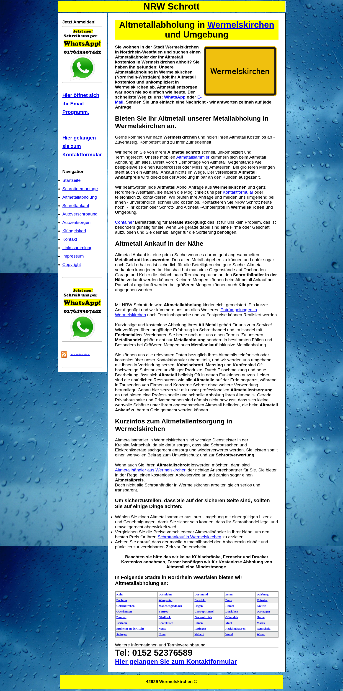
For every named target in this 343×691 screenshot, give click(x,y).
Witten (261, 634)
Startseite (71, 180)
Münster (262, 600)
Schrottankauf (75, 205)
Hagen (198, 605)
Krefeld (261, 605)
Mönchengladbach (170, 605)
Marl (228, 623)
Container (124, 222)
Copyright (71, 264)
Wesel (229, 634)
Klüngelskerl (74, 230)
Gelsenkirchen (125, 605)
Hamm (229, 605)
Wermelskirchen (240, 25)
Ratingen (200, 628)
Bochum (121, 600)
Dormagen (263, 611)
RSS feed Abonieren (80, 354)
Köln (119, 594)
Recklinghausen (235, 628)
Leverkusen (166, 623)
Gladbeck (165, 617)
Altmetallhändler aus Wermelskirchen (151, 470)
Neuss (162, 628)
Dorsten (121, 617)
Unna (162, 634)
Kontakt (69, 239)
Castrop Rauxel (204, 611)
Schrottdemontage (80, 188)
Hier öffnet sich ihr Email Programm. (80, 103)
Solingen (121, 634)
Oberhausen (124, 611)
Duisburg (262, 594)
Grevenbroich (203, 617)
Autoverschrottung (80, 214)
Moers (261, 623)
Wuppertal (165, 600)
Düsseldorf (165, 594)
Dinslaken (231, 611)
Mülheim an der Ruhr (130, 628)
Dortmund (201, 594)
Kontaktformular (238, 192)
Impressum (73, 256)
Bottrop (163, 611)
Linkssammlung (77, 247)
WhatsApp (175, 97)
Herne (261, 617)
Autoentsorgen (76, 222)
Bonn (228, 600)
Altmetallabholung (79, 197)
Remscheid (264, 628)
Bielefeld (199, 600)
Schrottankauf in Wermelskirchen (189, 536)
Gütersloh (231, 617)
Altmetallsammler (192, 157)
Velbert (199, 634)
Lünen (198, 623)
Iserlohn (121, 623)
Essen (229, 594)
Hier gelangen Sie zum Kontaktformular (176, 661)
